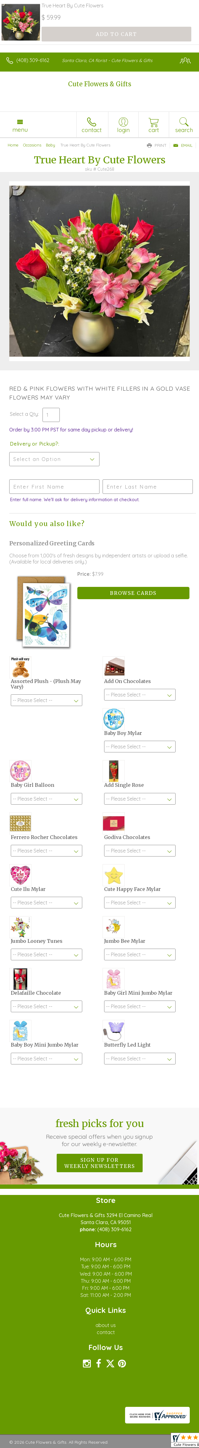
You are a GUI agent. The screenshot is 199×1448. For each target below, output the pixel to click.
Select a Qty (24, 414)
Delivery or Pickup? (34, 444)
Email (183, 145)
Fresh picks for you (99, 1133)
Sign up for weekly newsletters (99, 1163)
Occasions (32, 144)
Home (13, 144)
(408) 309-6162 (32, 60)
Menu (20, 129)
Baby (50, 144)
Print (157, 145)
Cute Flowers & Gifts (99, 84)
